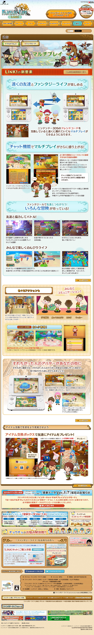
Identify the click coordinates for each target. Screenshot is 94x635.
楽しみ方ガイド (54, 23)
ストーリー (19, 23)
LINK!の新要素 (7, 23)
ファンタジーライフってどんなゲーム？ (61, 14)
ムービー (87, 23)
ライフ (30, 23)
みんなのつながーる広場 (86, 11)
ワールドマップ (42, 23)
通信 (77, 23)
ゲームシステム (66, 23)
